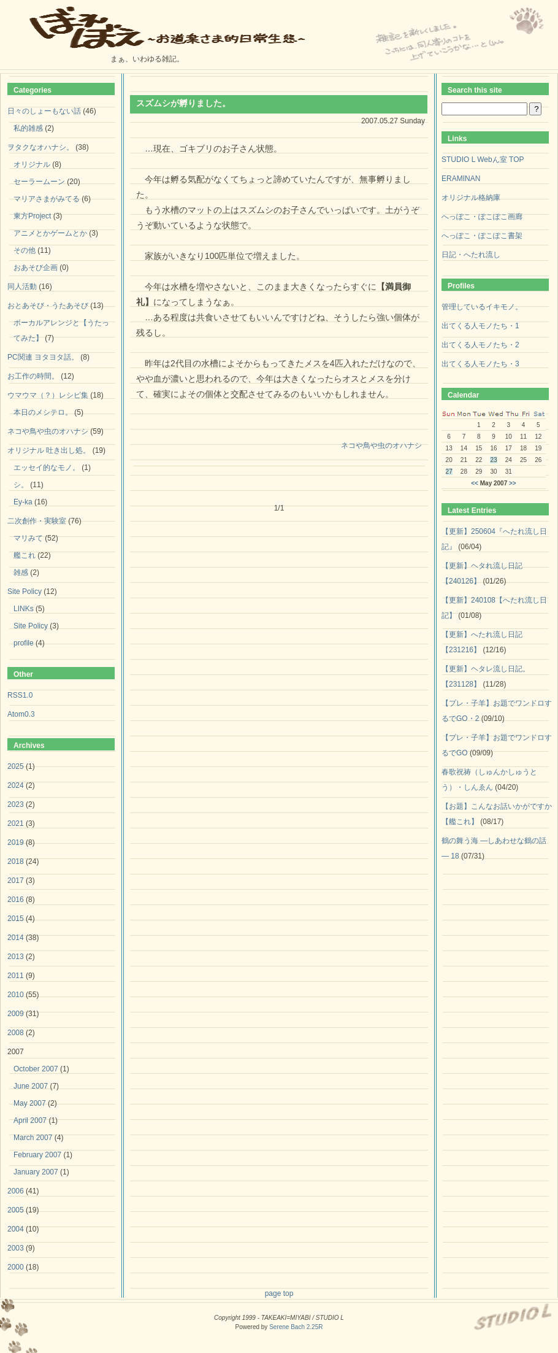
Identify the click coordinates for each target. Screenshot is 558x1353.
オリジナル (31, 164)
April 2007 (30, 1120)
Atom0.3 (21, 714)
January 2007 (35, 1172)
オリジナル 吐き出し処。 (48, 450)
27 (449, 471)
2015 (15, 918)
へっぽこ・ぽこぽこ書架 (481, 235)
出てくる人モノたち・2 (480, 345)
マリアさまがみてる (46, 199)
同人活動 (22, 286)
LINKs (23, 608)
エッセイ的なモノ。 (46, 467)
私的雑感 (28, 128)
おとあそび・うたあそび (47, 305)
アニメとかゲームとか (50, 233)
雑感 (20, 572)
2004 (15, 1229)
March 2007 (32, 1137)
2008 (15, 1032)
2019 (15, 842)
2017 (15, 880)
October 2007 (35, 1069)
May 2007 (29, 1103)
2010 (15, 994)
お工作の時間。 (33, 376)
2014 (15, 937)
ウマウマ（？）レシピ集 (47, 395)
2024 (15, 785)
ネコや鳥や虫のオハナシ (381, 445)
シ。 (20, 484)
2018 (15, 861)
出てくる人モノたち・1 (480, 326)
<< (474, 483)
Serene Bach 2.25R (296, 1327)
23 (493, 460)
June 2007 (30, 1086)
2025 (15, 766)
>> (512, 483)
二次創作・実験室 (36, 521)
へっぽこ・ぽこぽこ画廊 (481, 216)
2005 (15, 1210)
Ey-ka (22, 502)
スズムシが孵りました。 (183, 103)
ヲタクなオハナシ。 (40, 147)
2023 (15, 804)
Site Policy (24, 591)
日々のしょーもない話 (44, 111)
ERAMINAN (460, 178)
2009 (15, 1013)
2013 (15, 956)
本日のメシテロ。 (42, 412)
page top (279, 1293)
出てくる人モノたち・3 (480, 364)
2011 (15, 975)
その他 (24, 250)
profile (23, 643)
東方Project (32, 216)
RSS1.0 (19, 695)
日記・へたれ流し (470, 254)
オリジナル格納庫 (470, 197)
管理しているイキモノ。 (481, 307)
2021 (15, 823)
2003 (15, 1248)
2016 (15, 899)
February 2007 (37, 1155)
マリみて (28, 538)
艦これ (24, 555)
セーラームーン (39, 181)
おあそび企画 (35, 267)
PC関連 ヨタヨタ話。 (42, 357)
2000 (15, 1267)
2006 (15, 1191)
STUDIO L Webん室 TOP (482, 159)
